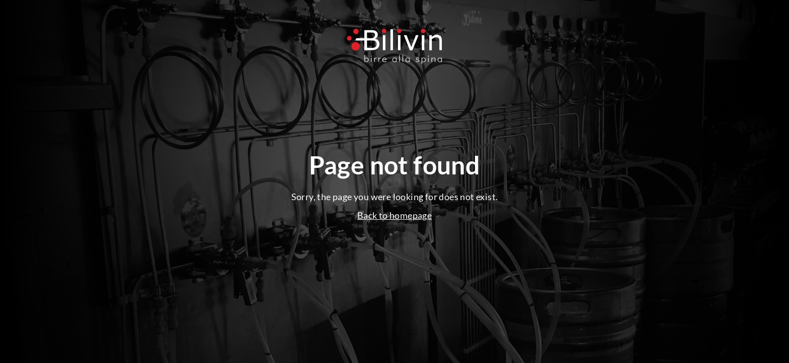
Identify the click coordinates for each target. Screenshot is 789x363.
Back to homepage (394, 215)
